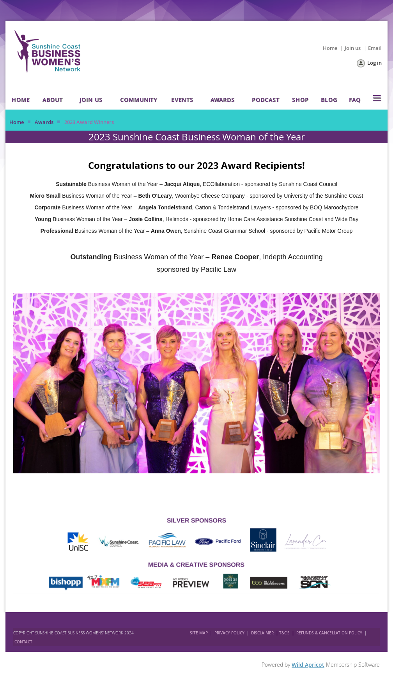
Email (375, 47)
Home (330, 47)
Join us (353, 47)
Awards (44, 122)
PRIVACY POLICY (229, 633)
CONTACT (23, 642)
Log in (374, 62)
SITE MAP (199, 633)
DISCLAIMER (262, 633)
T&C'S (284, 633)
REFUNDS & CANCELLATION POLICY (329, 633)
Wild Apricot (308, 664)
